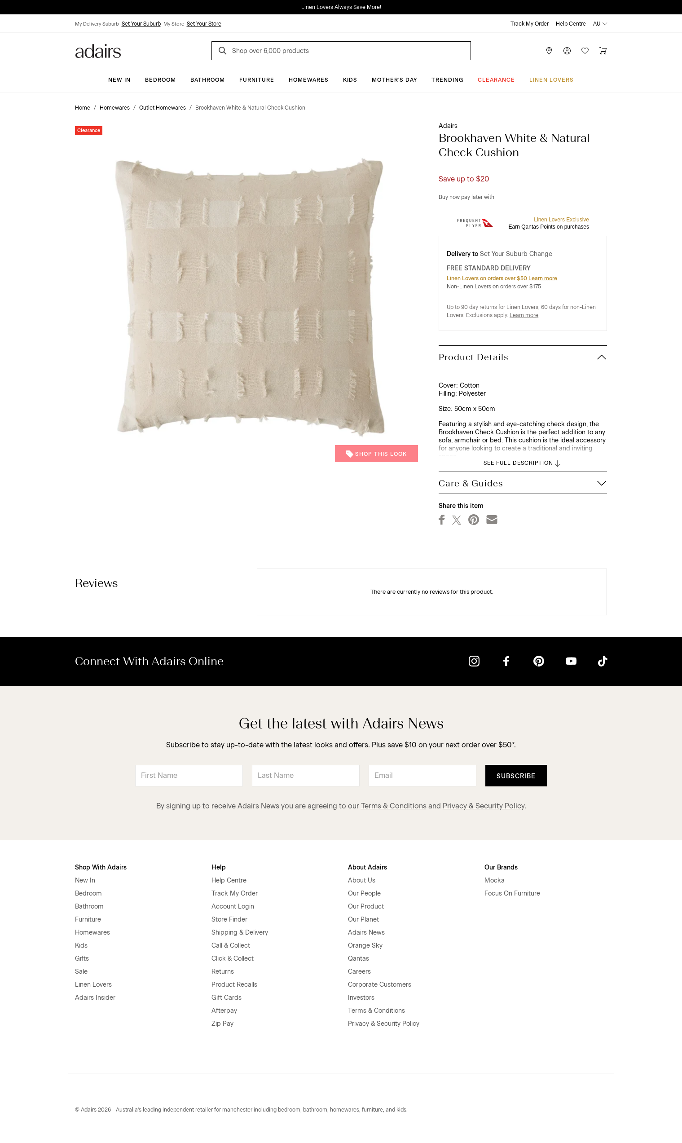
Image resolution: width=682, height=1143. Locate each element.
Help (218, 867)
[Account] (567, 51)
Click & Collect (232, 958)
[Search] (224, 52)
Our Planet (363, 919)
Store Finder (229, 919)
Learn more (542, 278)
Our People (364, 893)
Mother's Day (394, 80)
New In (119, 80)
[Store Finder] (549, 51)
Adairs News (366, 932)
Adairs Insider (95, 998)
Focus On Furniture (512, 893)
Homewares (309, 80)
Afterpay (224, 1011)
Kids (350, 80)
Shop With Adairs (101, 867)
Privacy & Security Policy (483, 806)
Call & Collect (230, 945)
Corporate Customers (379, 985)
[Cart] (602, 51)
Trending (447, 80)
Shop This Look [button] (376, 454)
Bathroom (207, 80)
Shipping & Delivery (239, 932)
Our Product (366, 906)
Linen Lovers (551, 80)
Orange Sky (365, 945)
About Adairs (367, 867)
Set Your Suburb (141, 24)
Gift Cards (226, 998)
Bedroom (160, 80)
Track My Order (529, 24)
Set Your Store (204, 24)
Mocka (494, 880)
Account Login (232, 906)
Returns (222, 971)
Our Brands (501, 867)
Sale (81, 971)
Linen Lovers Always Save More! (341, 7)
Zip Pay (222, 1024)
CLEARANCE (496, 80)
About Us (361, 880)
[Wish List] (585, 51)
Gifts (82, 958)
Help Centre (571, 24)
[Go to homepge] (98, 50)
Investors (361, 998)
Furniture (256, 80)
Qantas (358, 958)
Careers (359, 971)
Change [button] (540, 254)
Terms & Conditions (394, 806)
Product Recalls (234, 985)
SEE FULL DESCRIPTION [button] (523, 463)
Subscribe (516, 776)
